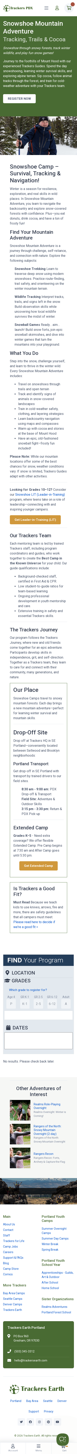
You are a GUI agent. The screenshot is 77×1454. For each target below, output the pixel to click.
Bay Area (32, 1401)
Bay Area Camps (14, 1293)
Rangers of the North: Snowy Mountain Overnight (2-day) (47, 1130)
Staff (6, 1235)
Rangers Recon (43, 1153)
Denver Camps (12, 1304)
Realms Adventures (54, 1306)
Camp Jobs (10, 1246)
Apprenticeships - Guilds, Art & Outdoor (58, 1275)
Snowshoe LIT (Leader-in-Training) (40, 495)
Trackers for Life (13, 1241)
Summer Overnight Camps (54, 1231)
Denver (62, 1401)
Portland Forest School (56, 1312)
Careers (8, 1252)
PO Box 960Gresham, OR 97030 (26, 1338)
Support (34, 1411)
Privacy (48, 1411)
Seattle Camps (12, 1298)
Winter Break (50, 1244)
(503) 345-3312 (24, 1351)
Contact (8, 1230)
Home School (50, 1288)
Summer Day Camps (55, 1238)
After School (50, 1282)
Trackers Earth (12, 1310)
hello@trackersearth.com (30, 1360)
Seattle (48, 1401)
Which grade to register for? (28, 990)
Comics (8, 1274)
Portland (15, 1401)
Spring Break (50, 1249)
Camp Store (11, 1268)
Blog (6, 1263)
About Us (9, 1224)
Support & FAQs (13, 1257)
